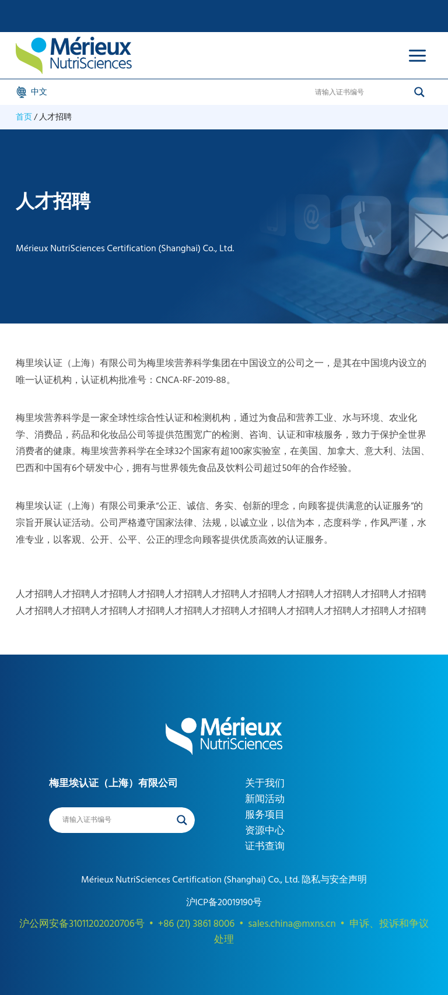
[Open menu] (417, 55)
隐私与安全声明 (333, 879)
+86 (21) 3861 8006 (196, 924)
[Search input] (361, 92)
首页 (24, 117)
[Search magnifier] (419, 92)
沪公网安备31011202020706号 (81, 924)
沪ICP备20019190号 (224, 902)
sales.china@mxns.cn (291, 924)
